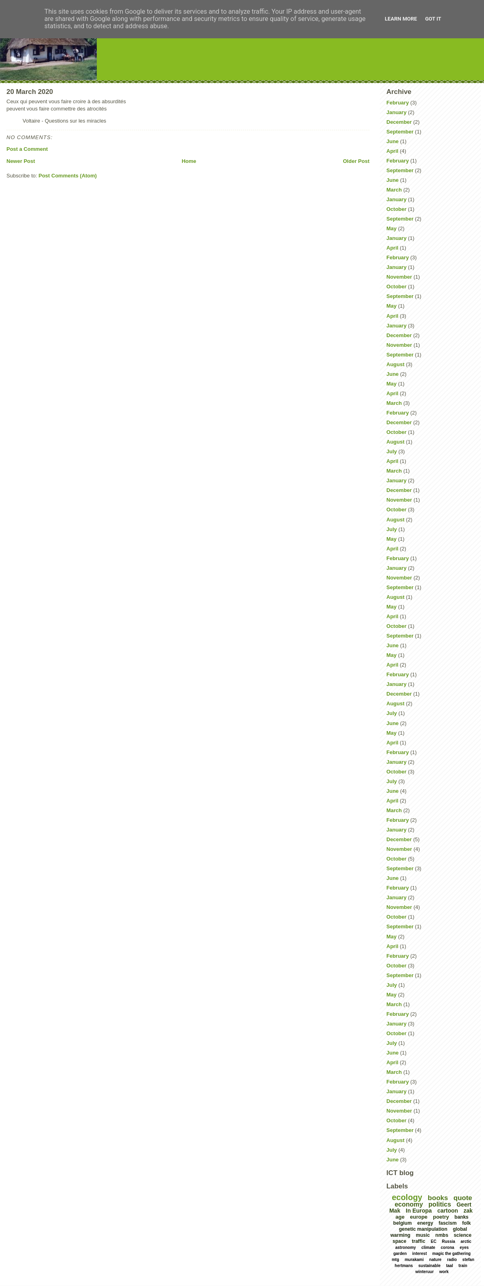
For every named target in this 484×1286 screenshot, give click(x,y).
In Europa (419, 1210)
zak (468, 1210)
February (397, 103)
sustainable (429, 1265)
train (463, 1265)
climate (428, 1247)
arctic (466, 1241)
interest (419, 1253)
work (444, 1271)
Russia (448, 1241)
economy (408, 1204)
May (391, 228)
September (399, 132)
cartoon (447, 1210)
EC (433, 1241)
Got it (433, 19)
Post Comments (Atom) (68, 176)
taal (449, 1265)
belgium (402, 1223)
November (399, 277)
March (394, 190)
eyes (464, 1247)
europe (419, 1217)
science (462, 1235)
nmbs (441, 1235)
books (438, 1198)
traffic (418, 1241)
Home (189, 161)
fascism (447, 1223)
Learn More (401, 19)
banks (462, 1217)
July (391, 451)
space (399, 1241)
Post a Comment (27, 149)
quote (462, 1198)
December (399, 122)
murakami (414, 1259)
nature (435, 1259)
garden (400, 1253)
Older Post (356, 161)
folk (466, 1223)
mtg (395, 1259)
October (396, 209)
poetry (441, 1217)
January (396, 112)
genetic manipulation (423, 1229)
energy (425, 1223)
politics (439, 1204)
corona (447, 1247)
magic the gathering (451, 1253)
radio (452, 1259)
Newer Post (20, 161)
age (399, 1217)
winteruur (424, 1271)
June (392, 141)
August (395, 364)
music (423, 1235)
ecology (407, 1197)
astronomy (405, 1247)
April (392, 151)
